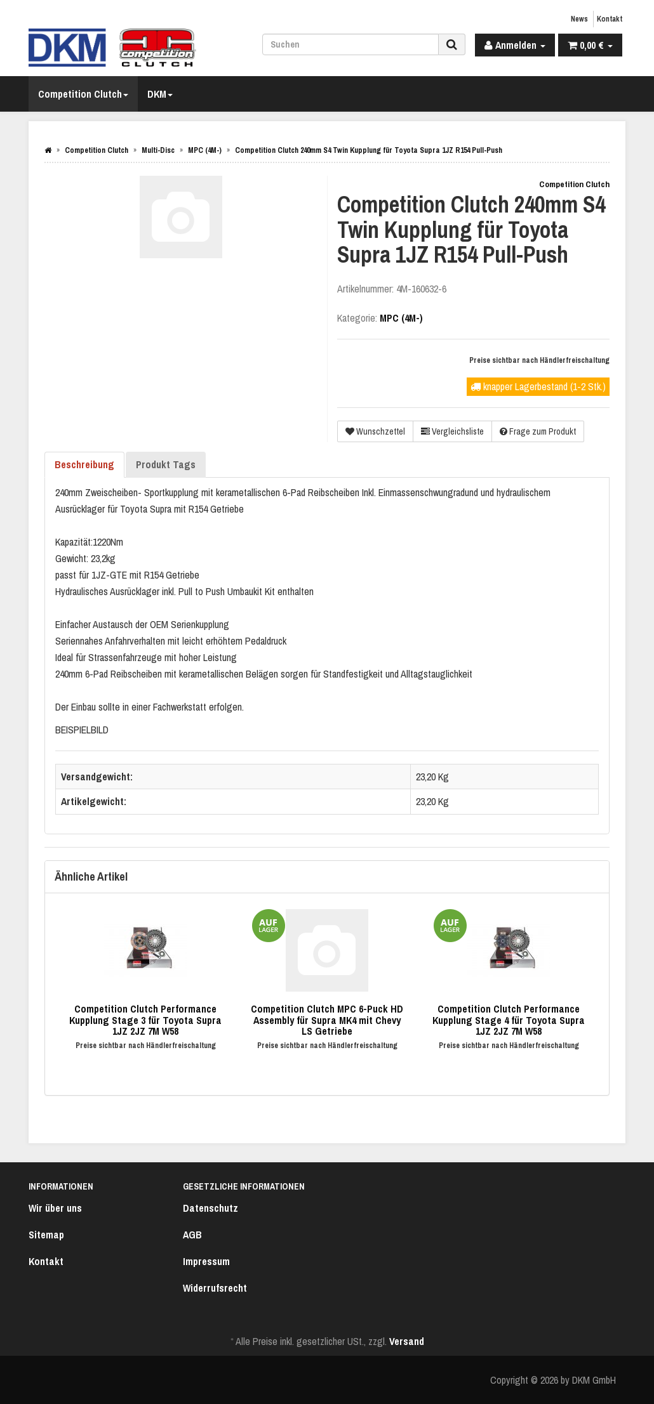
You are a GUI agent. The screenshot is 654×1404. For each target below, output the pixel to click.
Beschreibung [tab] (84, 464)
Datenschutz (210, 1208)
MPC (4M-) (401, 318)
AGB (192, 1235)
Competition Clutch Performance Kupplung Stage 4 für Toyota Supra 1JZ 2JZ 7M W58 (508, 1020)
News (579, 19)
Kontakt (609, 19)
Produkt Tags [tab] (166, 464)
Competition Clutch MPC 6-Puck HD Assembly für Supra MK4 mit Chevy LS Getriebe (327, 1020)
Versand (406, 1341)
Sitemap (46, 1235)
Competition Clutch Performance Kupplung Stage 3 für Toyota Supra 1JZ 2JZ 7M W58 (145, 1020)
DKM (160, 94)
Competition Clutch (83, 94)
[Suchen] (350, 44)
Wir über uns (55, 1208)
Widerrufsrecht (215, 1288)
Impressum (206, 1261)
